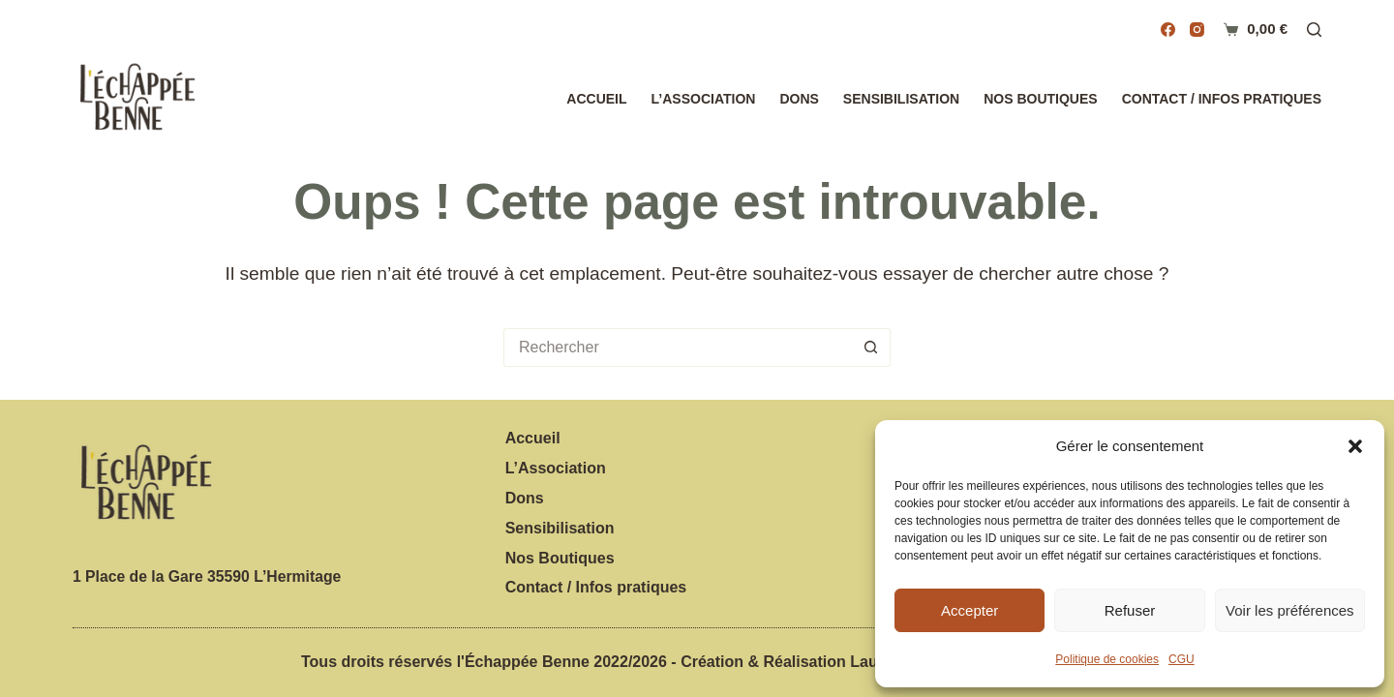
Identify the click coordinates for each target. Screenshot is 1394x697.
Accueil (596, 98)
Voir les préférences (1290, 610)
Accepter (969, 610)
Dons (798, 98)
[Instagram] (1197, 29)
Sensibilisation (901, 98)
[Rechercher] (1314, 29)
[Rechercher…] (677, 347)
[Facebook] (1168, 29)
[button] (1355, 446)
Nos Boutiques (1040, 98)
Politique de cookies (1107, 659)
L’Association (704, 98)
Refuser (1130, 610)
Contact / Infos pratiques (1221, 98)
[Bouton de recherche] (871, 347)
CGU (1181, 659)
